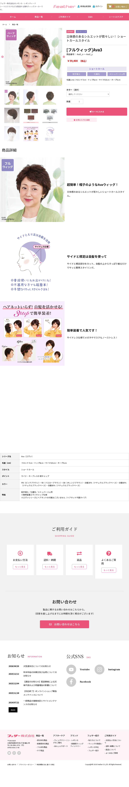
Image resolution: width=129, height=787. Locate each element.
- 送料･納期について (112, 746)
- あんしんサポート (60, 746)
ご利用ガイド (64, 16)
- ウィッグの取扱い (94, 743)
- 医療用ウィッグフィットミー (76, 744)
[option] (33, 57)
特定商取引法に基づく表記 (45, 764)
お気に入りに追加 (82, 120)
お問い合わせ (11, 764)
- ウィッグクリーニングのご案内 (61, 741)
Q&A (90, 16)
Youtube (85, 669)
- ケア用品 (40, 750)
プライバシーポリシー (26, 764)
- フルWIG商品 (41, 747)
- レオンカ (74, 740)
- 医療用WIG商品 (42, 743)
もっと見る (20, 566)
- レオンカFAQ (93, 747)
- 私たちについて (93, 740)
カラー (69, 89)
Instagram (114, 669)
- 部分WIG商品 (41, 740)
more (13, 710)
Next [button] (64, 57)
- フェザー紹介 (93, 750)
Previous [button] (2, 57)
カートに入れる (98, 111)
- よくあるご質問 (111, 753)
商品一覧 (39, 16)
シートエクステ (116, 16)
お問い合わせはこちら (64, 624)
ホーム (13, 16)
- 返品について (110, 749)
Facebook (85, 681)
